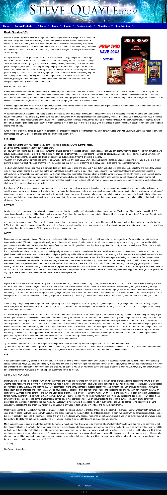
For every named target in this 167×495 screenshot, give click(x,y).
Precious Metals (84, 26)
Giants (55, 26)
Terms (78, 486)
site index (83, 492)
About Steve (104, 26)
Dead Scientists (122, 26)
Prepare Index (83, 464)
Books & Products (23, 26)
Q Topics (42, 26)
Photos (67, 26)
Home (6, 26)
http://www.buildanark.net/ (15, 449)
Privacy (88, 486)
